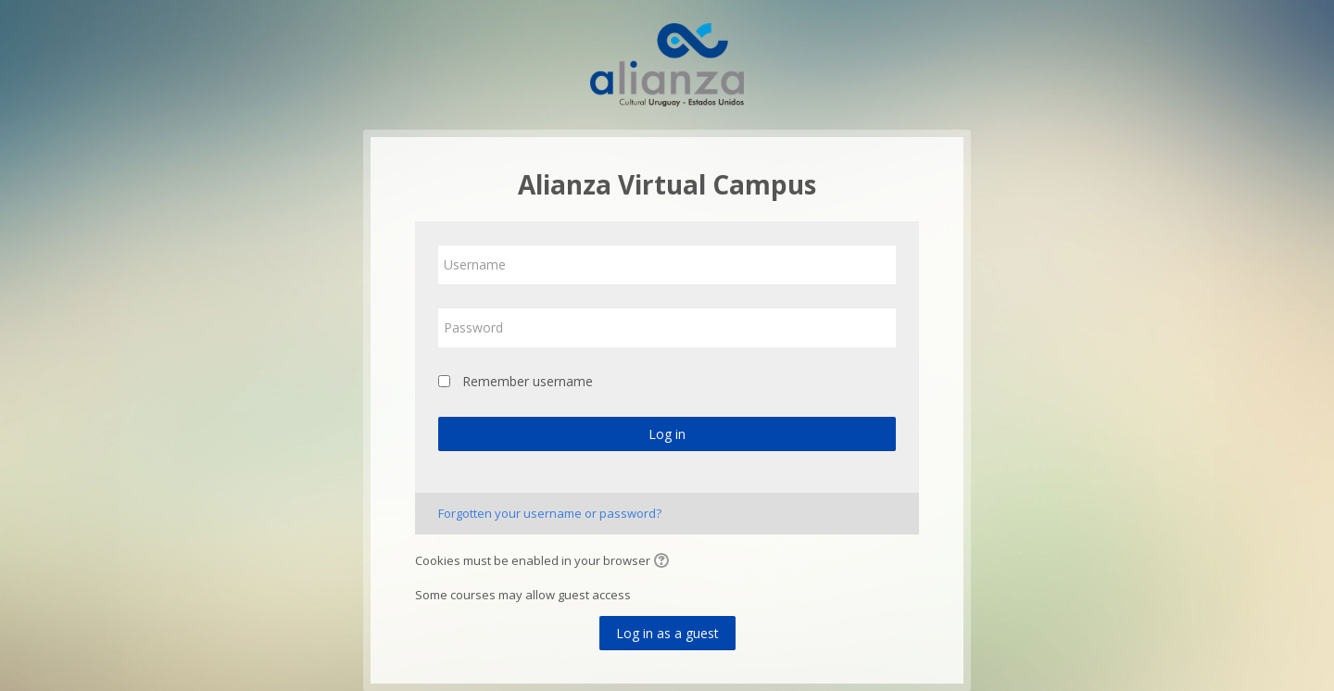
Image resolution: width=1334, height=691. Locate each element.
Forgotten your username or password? (549, 513)
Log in (667, 434)
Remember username (527, 381)
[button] (664, 562)
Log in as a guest (667, 633)
